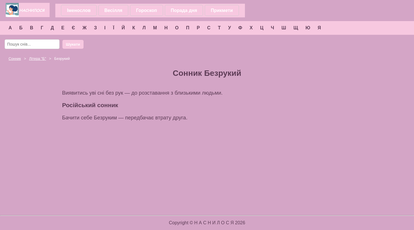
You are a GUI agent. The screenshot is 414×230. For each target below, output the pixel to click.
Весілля (113, 10)
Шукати (73, 44)
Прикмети (222, 10)
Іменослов (79, 10)
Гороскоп (146, 10)
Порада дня (184, 10)
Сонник (15, 58)
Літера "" (37, 58)
